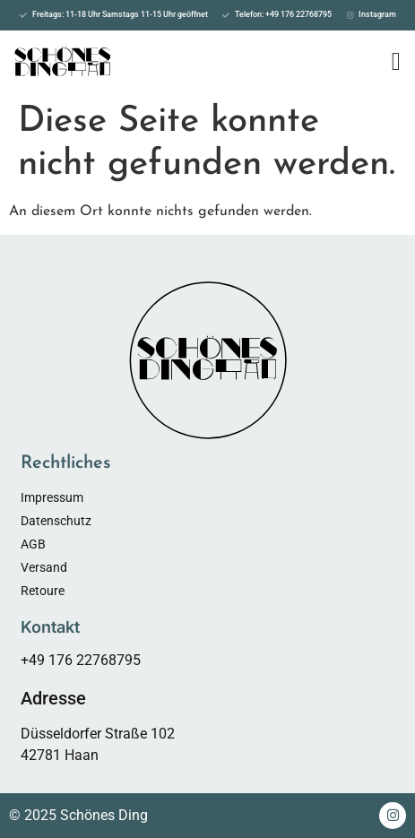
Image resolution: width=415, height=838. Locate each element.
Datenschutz (56, 521)
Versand (44, 567)
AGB (33, 544)
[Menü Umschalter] (396, 61)
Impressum (52, 497)
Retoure (43, 590)
